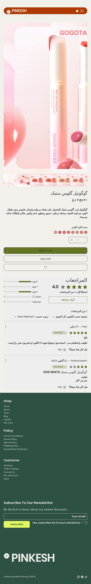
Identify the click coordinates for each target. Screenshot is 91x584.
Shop (6, 413)
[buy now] (45, 259)
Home (7, 406)
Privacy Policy (10, 439)
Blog (6, 416)
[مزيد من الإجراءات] (6, 327)
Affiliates (8, 465)
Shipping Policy (11, 445)
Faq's (6, 478)
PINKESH (19, 10)
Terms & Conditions (13, 436)
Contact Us (9, 472)
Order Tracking (11, 468)
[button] (77, 10)
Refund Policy (10, 442)
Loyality (7, 419)
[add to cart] (45, 250)
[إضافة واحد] (72, 240)
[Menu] (82, 11)
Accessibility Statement (16, 449)
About (7, 409)
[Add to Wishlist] (45, 267)
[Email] (46, 516)
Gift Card (8, 423)
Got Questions (11, 475)
